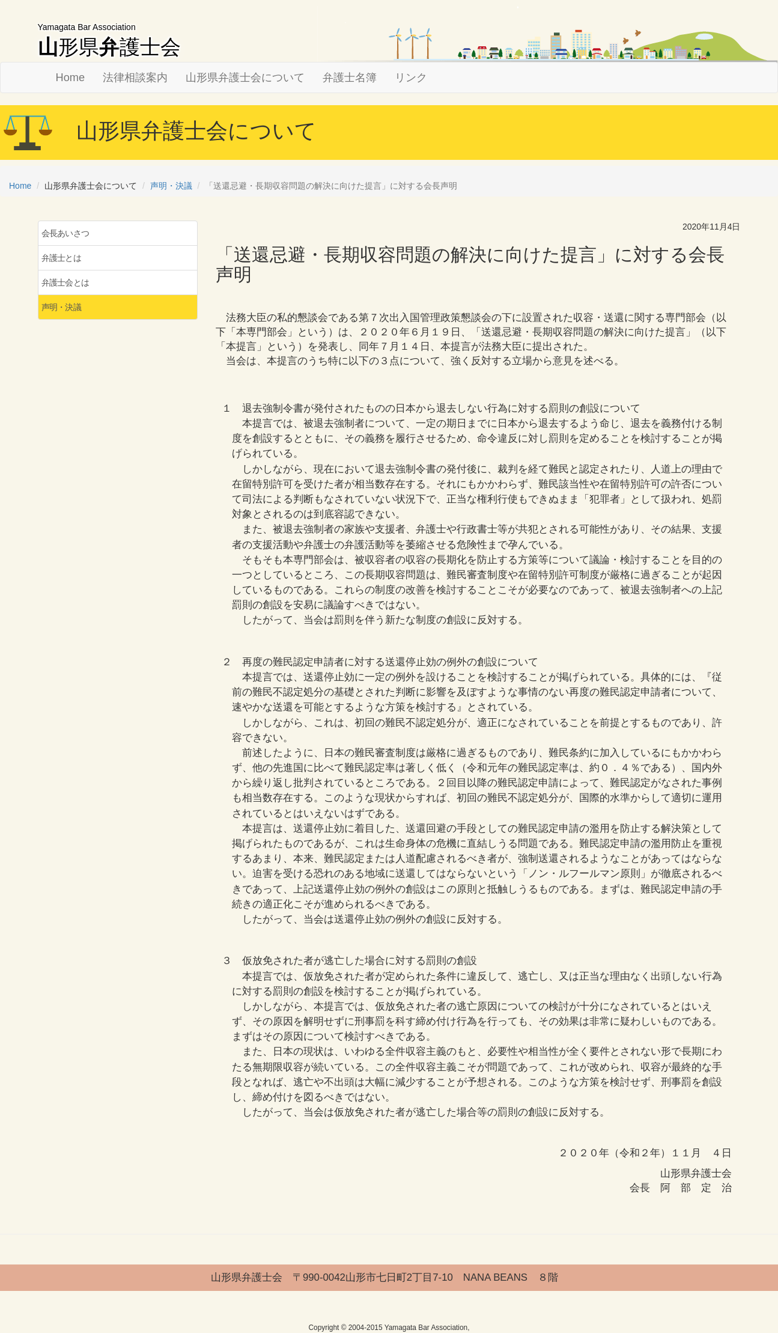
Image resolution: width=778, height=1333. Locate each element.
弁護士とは (61, 258)
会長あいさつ (65, 233)
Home (70, 78)
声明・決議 (171, 186)
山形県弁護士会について (245, 78)
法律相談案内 (135, 78)
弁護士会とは (65, 282)
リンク (411, 78)
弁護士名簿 (350, 78)
